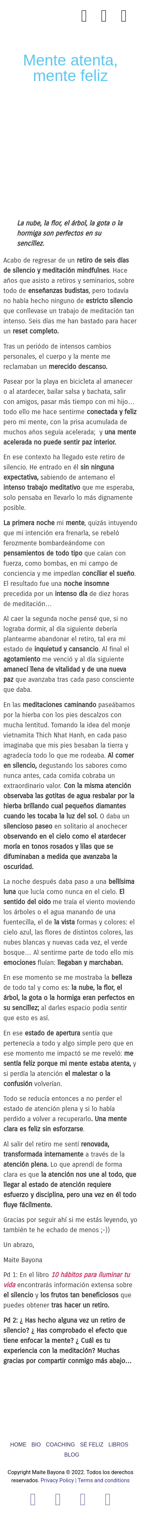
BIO (36, 1444)
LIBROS (118, 1444)
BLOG (71, 1455)
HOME (18, 1444)
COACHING (60, 1444)
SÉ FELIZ (91, 1444)
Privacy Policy (57, 1480)
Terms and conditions (104, 1480)
